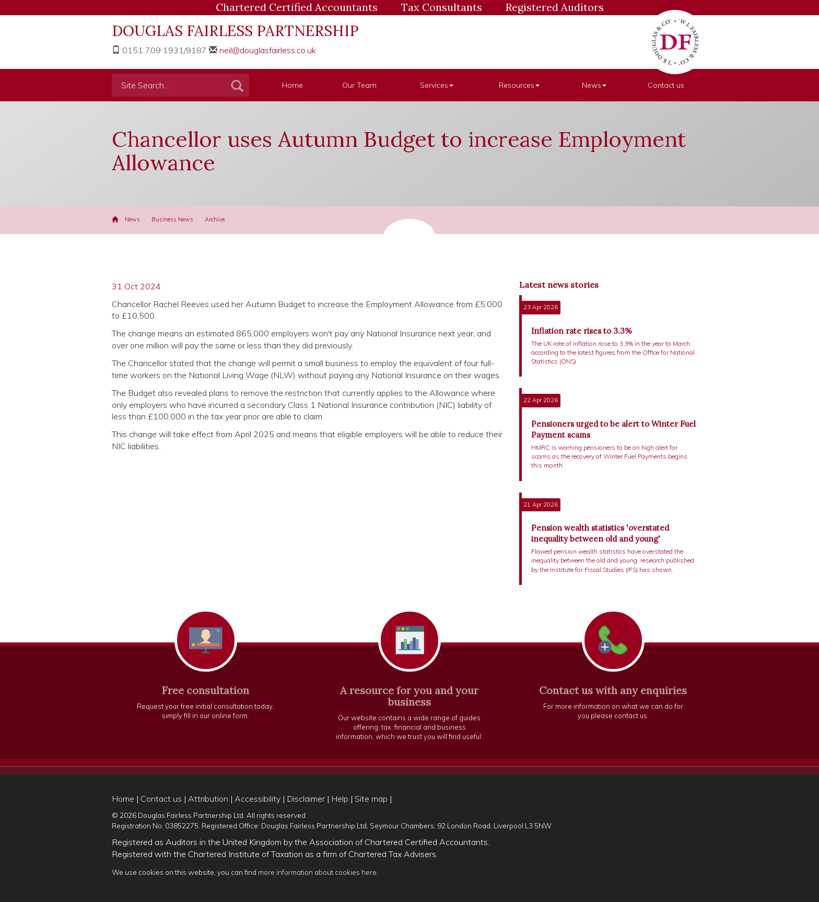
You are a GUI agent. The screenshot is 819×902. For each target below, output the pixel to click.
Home (292, 85)
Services (436, 85)
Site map (371, 798)
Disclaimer (306, 798)
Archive (215, 219)
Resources (519, 85)
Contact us (666, 85)
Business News (172, 219)
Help (339, 798)
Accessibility (257, 798)
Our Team (359, 85)
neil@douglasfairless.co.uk (267, 50)
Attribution (208, 798)
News (594, 85)
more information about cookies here (317, 872)
